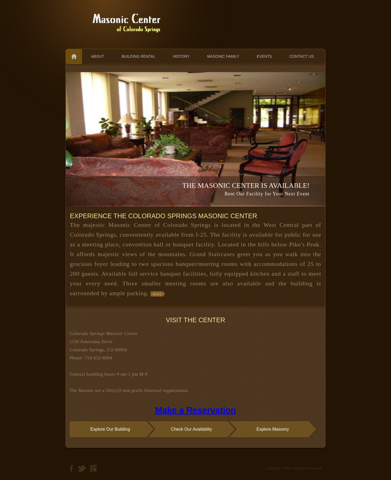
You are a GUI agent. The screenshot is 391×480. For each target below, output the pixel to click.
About (97, 56)
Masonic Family (223, 56)
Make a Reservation (195, 410)
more (157, 294)
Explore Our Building (110, 429)
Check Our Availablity (191, 429)
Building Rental (138, 56)
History (181, 56)
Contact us (301, 56)
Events (264, 56)
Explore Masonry (272, 429)
